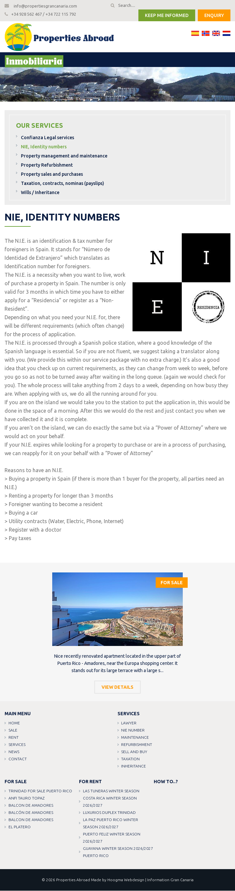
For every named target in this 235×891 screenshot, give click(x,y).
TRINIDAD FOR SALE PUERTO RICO (40, 791)
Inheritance (133, 766)
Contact (17, 759)
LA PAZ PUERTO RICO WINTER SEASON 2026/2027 (110, 823)
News (13, 752)
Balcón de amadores (30, 813)
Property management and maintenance (64, 156)
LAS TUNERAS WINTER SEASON (111, 791)
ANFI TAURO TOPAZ (26, 798)
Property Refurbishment (47, 165)
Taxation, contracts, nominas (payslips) (62, 183)
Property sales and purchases (52, 174)
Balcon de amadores (30, 805)
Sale (12, 730)
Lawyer (129, 723)
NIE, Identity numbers (44, 147)
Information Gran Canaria (170, 880)
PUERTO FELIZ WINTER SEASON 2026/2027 (111, 838)
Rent (13, 737)
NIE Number (133, 730)
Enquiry (214, 15)
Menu (28, 60)
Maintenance (135, 737)
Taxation (130, 759)
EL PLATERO (19, 827)
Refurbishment (136, 745)
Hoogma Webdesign (125, 880)
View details (117, 687)
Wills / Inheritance (40, 192)
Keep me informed (167, 15)
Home (14, 723)
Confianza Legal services (47, 137)
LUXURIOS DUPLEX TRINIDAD (109, 813)
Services (16, 745)
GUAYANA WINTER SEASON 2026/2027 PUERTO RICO (118, 852)
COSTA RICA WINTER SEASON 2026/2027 (110, 802)
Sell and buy (134, 752)
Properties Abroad (73, 880)
